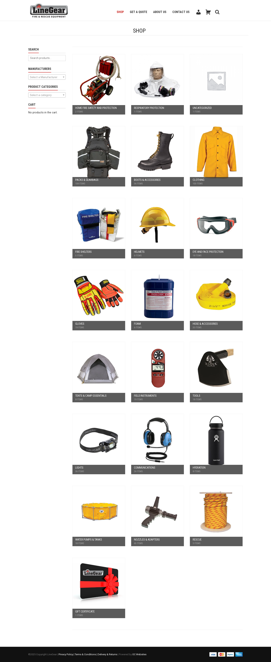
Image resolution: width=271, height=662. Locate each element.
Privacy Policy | (67, 654)
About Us (159, 12)
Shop (120, 12)
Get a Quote (138, 12)
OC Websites (139, 654)
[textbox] (46, 77)
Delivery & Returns (107, 654)
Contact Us (181, 12)
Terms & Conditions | (86, 654)
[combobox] (47, 77)
